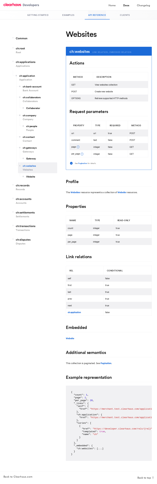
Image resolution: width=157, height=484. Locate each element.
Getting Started (38, 15)
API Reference (97, 15)
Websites (75, 192)
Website (122, 192)
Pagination (82, 163)
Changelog (143, 5)
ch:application (74, 312)
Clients (125, 15)
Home (112, 5)
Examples (68, 15)
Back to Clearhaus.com (17, 478)
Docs (126, 5)
